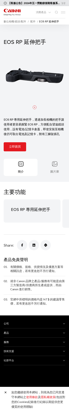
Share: (9, 245)
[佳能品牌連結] (12, 12)
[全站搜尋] (56, 12)
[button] (34, 108)
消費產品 (41, 12)
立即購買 (15, 147)
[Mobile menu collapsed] (63, 12)
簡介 (21, 171)
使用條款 (32, 397)
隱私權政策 (48, 397)
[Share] (22, 245)
